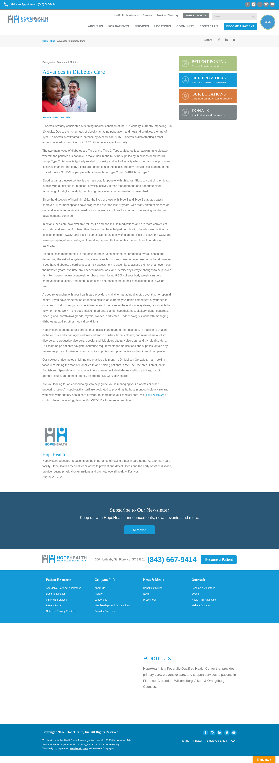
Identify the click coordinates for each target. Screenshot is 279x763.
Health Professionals (122, 19)
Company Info (107, 582)
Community (182, 29)
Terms (194, 747)
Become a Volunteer (205, 593)
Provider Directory (164, 19)
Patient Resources (61, 582)
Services (138, 29)
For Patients (115, 29)
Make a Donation (202, 611)
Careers (144, 19)
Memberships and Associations (114, 611)
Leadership (102, 605)
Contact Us (205, 29)
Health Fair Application (206, 605)
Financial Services (57, 605)
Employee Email (220, 747)
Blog (52, 43)
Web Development (79, 755)
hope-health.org (156, 397)
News (146, 599)
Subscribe (139, 532)
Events (196, 599)
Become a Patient (237, 29)
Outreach (200, 582)
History (99, 599)
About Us (92, 29)
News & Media (155, 582)
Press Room (151, 605)
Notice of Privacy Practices (63, 618)
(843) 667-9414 (35, 5)
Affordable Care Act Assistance (65, 593)
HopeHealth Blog (154, 593)
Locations (159, 29)
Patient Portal (192, 19)
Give (267, 24)
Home (45, 43)
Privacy (204, 747)
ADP (234, 747)
